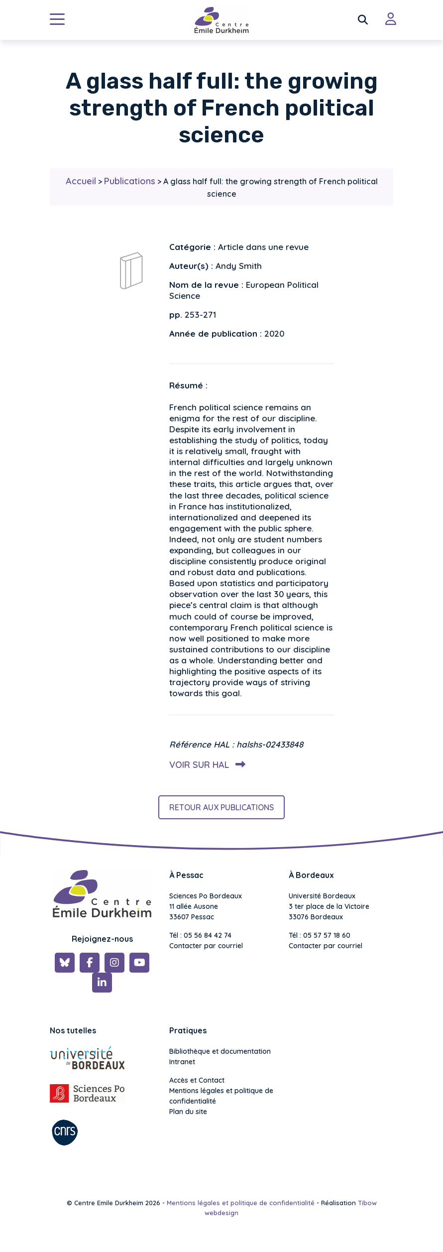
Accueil (81, 181)
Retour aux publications (221, 807)
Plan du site (188, 1111)
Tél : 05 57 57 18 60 (319, 935)
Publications (129, 181)
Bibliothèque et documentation (220, 1051)
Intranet (182, 1061)
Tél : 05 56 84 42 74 (200, 935)
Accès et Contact (196, 1080)
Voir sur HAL (205, 764)
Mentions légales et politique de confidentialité (221, 1096)
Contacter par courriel (206, 945)
